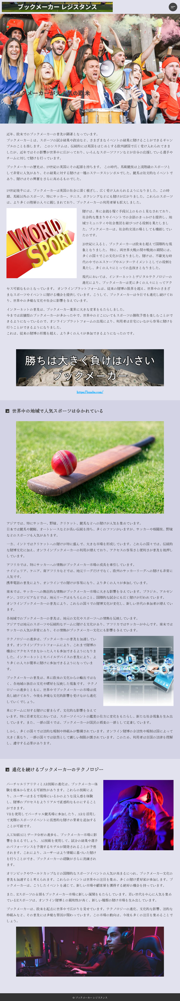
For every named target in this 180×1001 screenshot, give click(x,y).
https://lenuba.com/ (90, 391)
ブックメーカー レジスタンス (91, 997)
